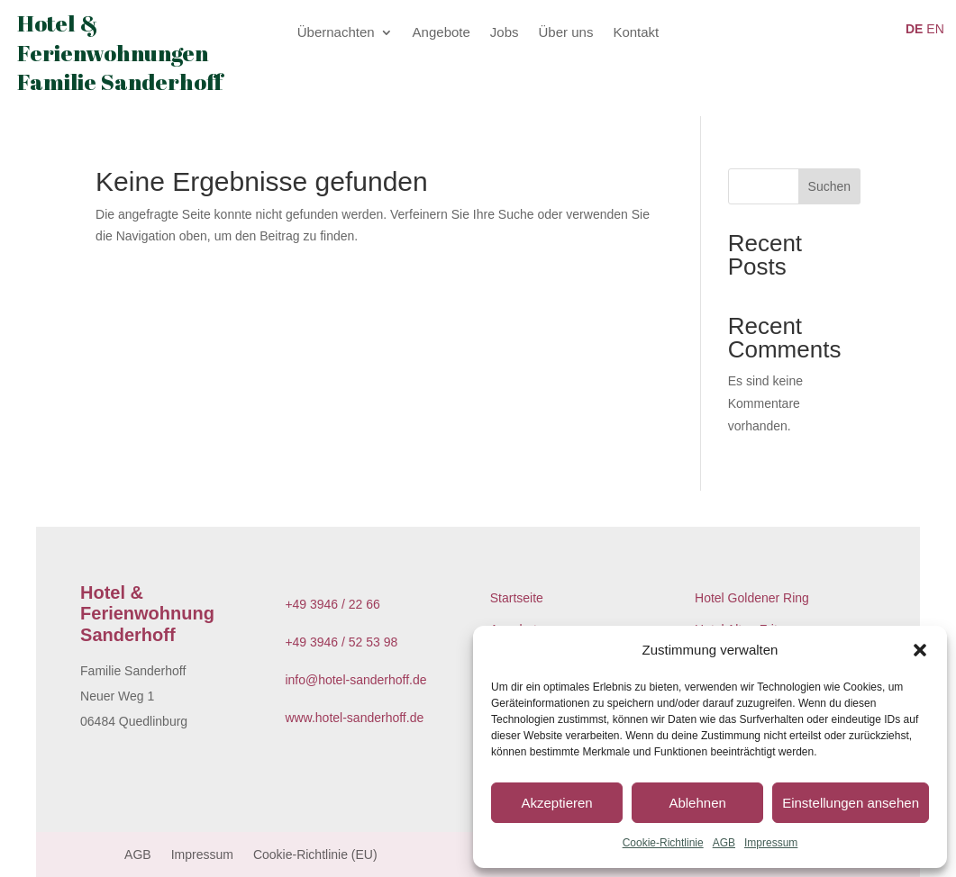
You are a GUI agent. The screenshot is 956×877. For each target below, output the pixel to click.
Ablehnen (697, 802)
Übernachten (336, 33)
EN (934, 29)
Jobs (504, 33)
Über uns (566, 33)
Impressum (770, 842)
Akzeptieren (556, 802)
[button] (920, 650)
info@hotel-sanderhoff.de (355, 680)
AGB (724, 842)
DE (914, 29)
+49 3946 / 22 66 (332, 604)
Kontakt (636, 33)
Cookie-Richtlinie (663, 842)
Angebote (441, 33)
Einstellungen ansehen (850, 802)
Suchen (829, 186)
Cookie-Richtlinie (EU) (315, 855)
